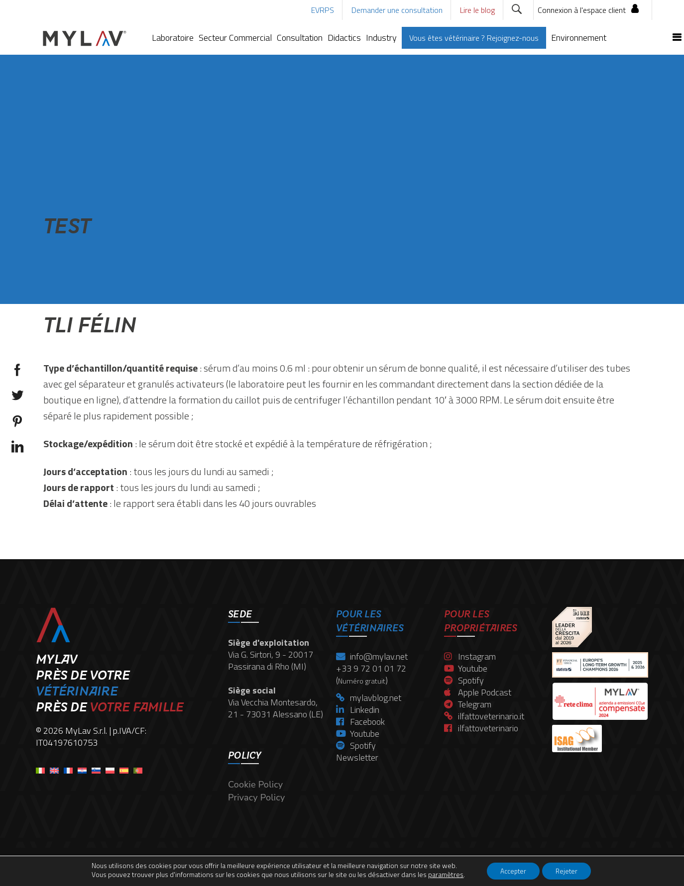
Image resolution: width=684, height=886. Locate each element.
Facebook (360, 721)
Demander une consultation (397, 10)
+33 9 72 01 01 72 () (371, 674)
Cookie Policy (255, 784)
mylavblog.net (368, 697)
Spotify (356, 745)
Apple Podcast (477, 692)
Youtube (357, 733)
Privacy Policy (256, 797)
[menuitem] (40, 767)
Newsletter (357, 757)
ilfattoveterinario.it (484, 716)
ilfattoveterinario (481, 728)
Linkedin (357, 709)
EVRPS (322, 10)
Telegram (467, 704)
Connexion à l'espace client (582, 10)
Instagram (470, 656)
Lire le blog (477, 10)
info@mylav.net (372, 656)
